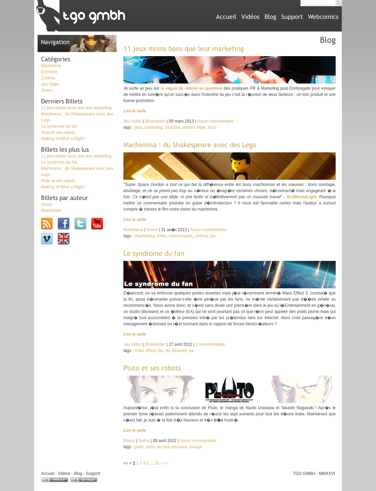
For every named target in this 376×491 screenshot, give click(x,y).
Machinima (51, 65)
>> (166, 463)
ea (191, 350)
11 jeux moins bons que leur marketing (76, 107)
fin (168, 350)
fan (161, 350)
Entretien (49, 72)
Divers (47, 90)
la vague (169, 88)
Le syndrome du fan (59, 126)
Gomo (46, 204)
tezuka (163, 446)
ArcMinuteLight (301, 196)
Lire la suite (134, 111)
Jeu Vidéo (50, 84)
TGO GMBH (304, 473)
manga (195, 446)
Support (292, 16)
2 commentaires (210, 344)
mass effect (145, 350)
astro (150, 446)
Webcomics (323, 16)
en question (211, 88)
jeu (212, 236)
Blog (270, 16)
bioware (179, 350)
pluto (139, 446)
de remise (188, 88)
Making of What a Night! (63, 138)
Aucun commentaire (215, 121)
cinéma (201, 236)
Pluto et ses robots (58, 132)
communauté (180, 236)
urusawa (179, 446)
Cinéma (48, 78)
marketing (153, 127)
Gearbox (172, 127)
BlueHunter (51, 210)
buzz (212, 127)
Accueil (226, 16)
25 (157, 463)
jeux (138, 127)
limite (161, 236)
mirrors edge (194, 127)
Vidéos (250, 16)
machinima (145, 236)
